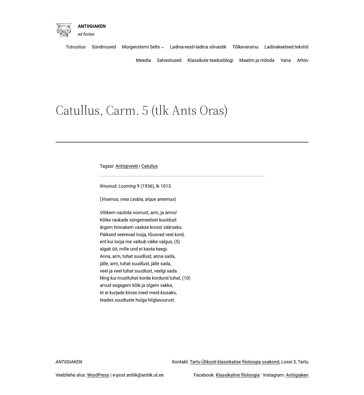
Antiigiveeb (127, 166)
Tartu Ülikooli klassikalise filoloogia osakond (234, 361)
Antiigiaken (297, 375)
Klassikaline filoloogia (238, 375)
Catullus (149, 166)
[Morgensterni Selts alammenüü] (162, 47)
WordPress (98, 375)
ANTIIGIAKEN (92, 26)
